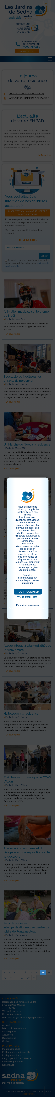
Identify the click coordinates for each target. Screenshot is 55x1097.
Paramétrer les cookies (27, 605)
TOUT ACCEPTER (28, 591)
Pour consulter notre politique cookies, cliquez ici (27, 609)
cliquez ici (27, 583)
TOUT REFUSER (27, 597)
